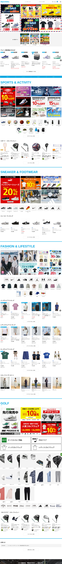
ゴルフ (53, 76)
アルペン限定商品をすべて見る (31, 71)
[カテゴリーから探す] (43, 2)
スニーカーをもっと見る (31, 237)
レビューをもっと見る (31, 162)
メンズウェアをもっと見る (31, 321)
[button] (61, 60)
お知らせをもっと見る (31, 549)
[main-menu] (61, 2)
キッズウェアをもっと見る (31, 370)
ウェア (38, 76)
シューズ (23, 76)
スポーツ (7, 76)
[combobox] (31, 2)
